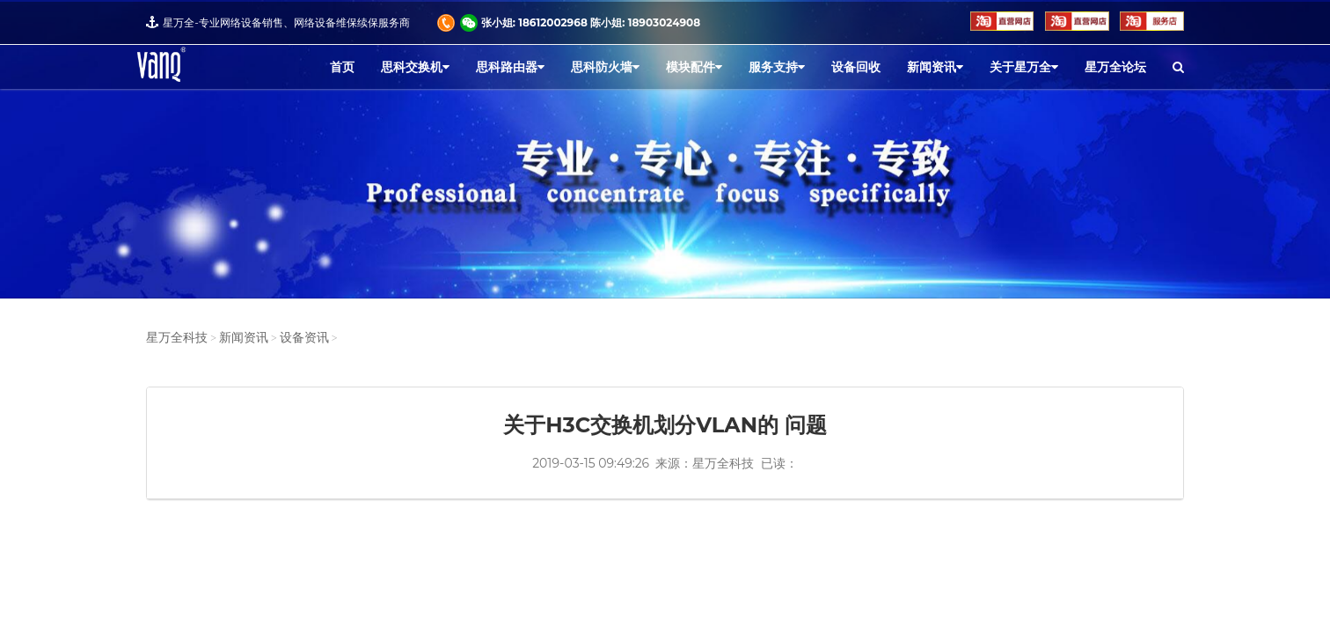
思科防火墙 (605, 67)
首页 (342, 67)
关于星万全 (1024, 67)
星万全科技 (177, 337)
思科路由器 (510, 67)
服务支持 (777, 67)
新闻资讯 (935, 67)
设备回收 (856, 67)
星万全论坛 (1115, 67)
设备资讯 (304, 337)
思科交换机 (415, 67)
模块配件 (694, 67)
